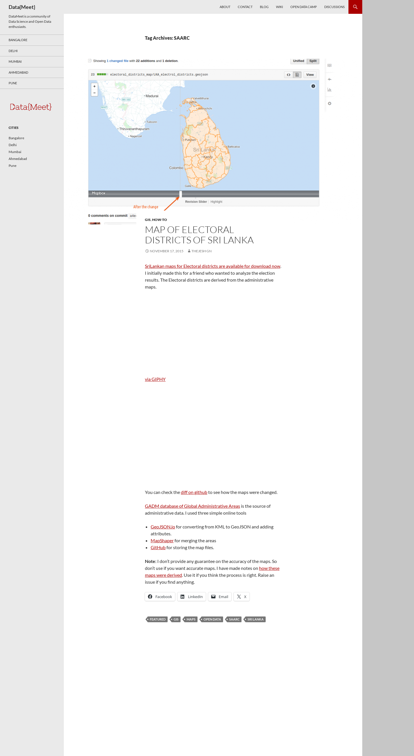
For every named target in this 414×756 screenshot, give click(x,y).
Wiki (279, 7)
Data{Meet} (22, 7)
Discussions (334, 7)
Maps (191, 619)
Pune (13, 83)
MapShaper (162, 540)
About (225, 7)
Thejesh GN (201, 251)
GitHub (158, 547)
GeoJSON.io (163, 526)
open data (212, 619)
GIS (148, 219)
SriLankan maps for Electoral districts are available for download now (212, 266)
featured (158, 619)
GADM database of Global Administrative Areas (192, 506)
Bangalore (18, 40)
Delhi (13, 51)
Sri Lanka (256, 619)
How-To (159, 219)
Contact (245, 7)
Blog (264, 7)
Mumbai (15, 61)
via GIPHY (155, 379)
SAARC (234, 619)
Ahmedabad (18, 72)
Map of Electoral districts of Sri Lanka (199, 235)
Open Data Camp (303, 7)
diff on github (194, 492)
